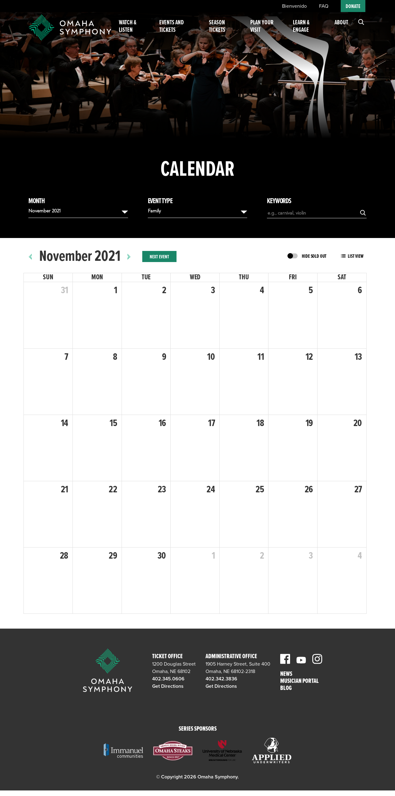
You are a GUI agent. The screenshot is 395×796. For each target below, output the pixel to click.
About (341, 26)
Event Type (160, 201)
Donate (353, 6)
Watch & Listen (136, 30)
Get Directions (168, 686)
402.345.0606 (168, 679)
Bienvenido (294, 6)
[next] (129, 256)
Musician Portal (299, 681)
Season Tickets (222, 30)
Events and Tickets (179, 30)
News (286, 674)
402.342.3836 (221, 679)
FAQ (323, 6)
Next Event (159, 257)
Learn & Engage (302, 30)
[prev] (30, 256)
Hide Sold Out (314, 256)
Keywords (279, 201)
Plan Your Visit (265, 30)
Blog (286, 688)
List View (356, 256)
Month (36, 201)
